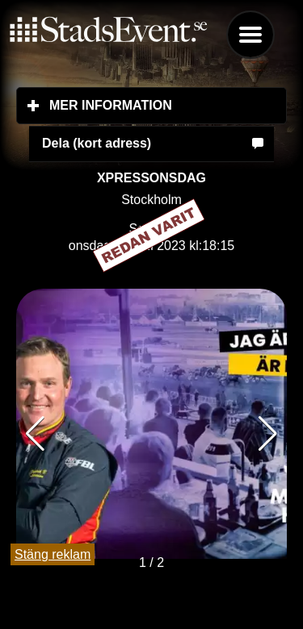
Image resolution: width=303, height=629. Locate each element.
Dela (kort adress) (96, 143)
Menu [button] (250, 34)
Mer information (168, 105)
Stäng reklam (52, 554)
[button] (268, 434)
